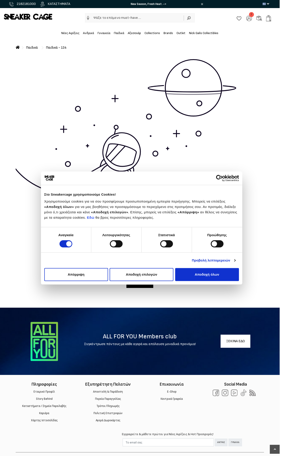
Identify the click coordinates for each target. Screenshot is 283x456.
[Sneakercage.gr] (28, 16)
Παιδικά (119, 33)
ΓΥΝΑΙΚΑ (235, 442)
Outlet (181, 33)
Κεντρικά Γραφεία (172, 399)
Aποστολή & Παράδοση (108, 391)
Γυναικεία (104, 33)
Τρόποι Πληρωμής (108, 406)
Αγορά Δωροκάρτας (108, 420)
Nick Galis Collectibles (203, 33)
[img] (88, 18)
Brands (168, 33)
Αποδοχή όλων (207, 274)
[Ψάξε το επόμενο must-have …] (137, 17)
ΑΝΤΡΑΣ (221, 442)
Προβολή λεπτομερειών (211, 260)
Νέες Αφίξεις (70, 33)
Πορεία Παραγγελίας (108, 399)
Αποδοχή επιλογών (141, 274)
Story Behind (44, 399)
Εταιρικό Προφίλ (44, 391)
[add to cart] (268, 18)
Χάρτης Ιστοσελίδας (44, 420)
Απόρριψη (76, 274)
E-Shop (172, 391)
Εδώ (90, 217)
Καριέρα (44, 413)
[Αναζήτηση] (189, 17)
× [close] (202, 4)
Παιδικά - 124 (56, 47)
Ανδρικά (88, 33)
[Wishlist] (239, 18)
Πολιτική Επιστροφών (108, 413)
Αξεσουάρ (134, 33)
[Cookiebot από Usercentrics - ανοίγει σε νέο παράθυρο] (219, 178)
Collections (152, 33)
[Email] (168, 442)
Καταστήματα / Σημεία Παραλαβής (44, 406)
